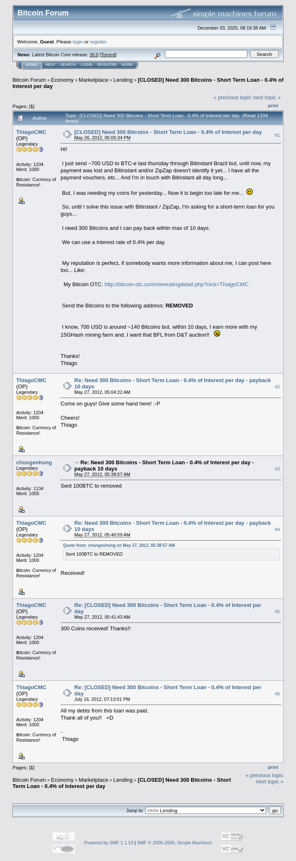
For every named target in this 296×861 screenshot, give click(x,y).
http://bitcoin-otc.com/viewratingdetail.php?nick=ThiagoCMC (176, 284)
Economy (62, 80)
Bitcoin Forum (29, 80)
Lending (122, 80)
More (127, 65)
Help (50, 65)
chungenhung (34, 462)
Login (86, 65)
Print (273, 105)
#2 (277, 386)
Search (68, 65)
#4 (277, 529)
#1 (277, 135)
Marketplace (93, 80)
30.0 (94, 54)
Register (107, 65)
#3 (277, 468)
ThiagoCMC (31, 132)
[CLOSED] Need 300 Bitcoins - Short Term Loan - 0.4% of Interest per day (168, 132)
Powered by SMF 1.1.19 (108, 842)
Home (31, 65)
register (98, 41)
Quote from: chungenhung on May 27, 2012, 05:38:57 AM (119, 545)
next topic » (267, 97)
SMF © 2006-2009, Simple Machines (174, 842)
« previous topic (232, 97)
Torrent (108, 54)
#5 (277, 611)
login (78, 41)
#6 (277, 693)
